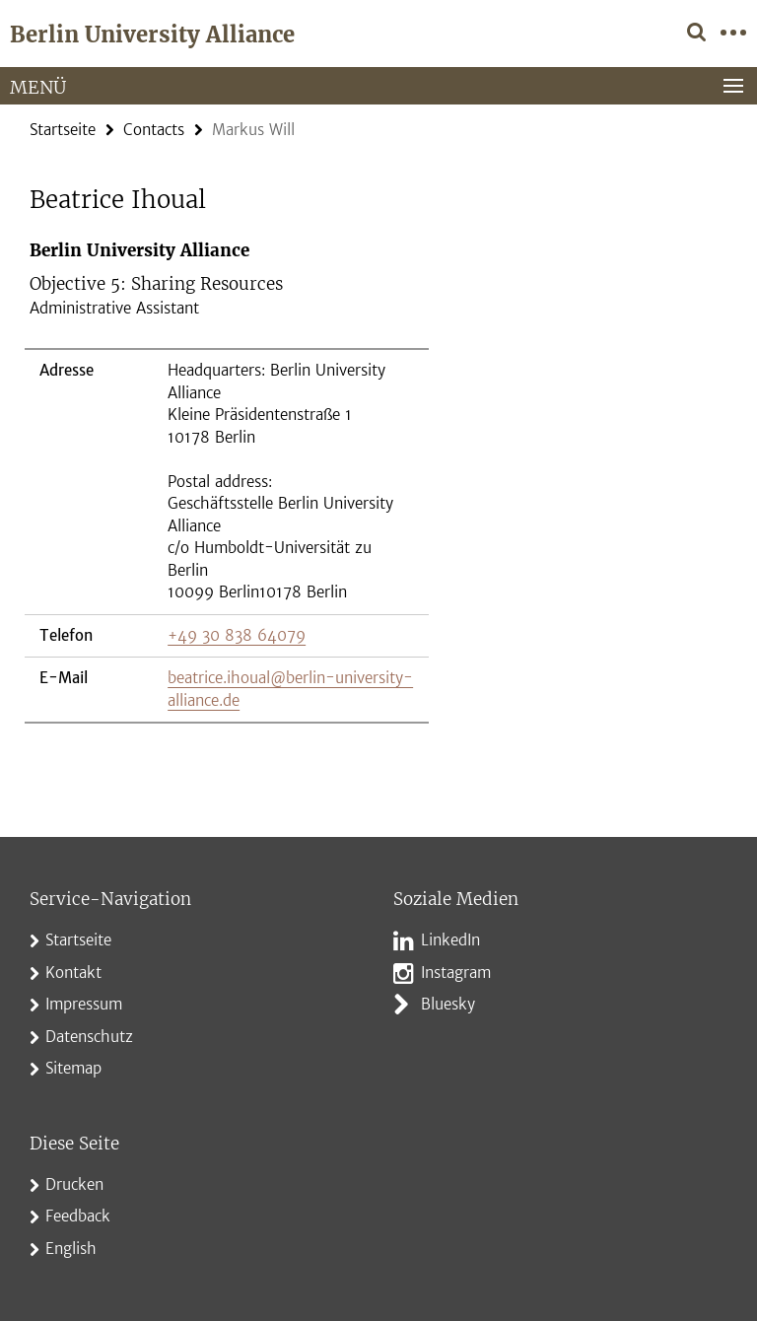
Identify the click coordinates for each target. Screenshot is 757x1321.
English (71, 1248)
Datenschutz (89, 1036)
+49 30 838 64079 (237, 635)
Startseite (63, 129)
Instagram (456, 972)
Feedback (77, 1216)
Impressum (83, 1004)
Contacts (153, 129)
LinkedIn (450, 940)
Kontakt (73, 972)
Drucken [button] (74, 1184)
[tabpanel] (227, 482)
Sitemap (73, 1068)
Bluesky (448, 1004)
